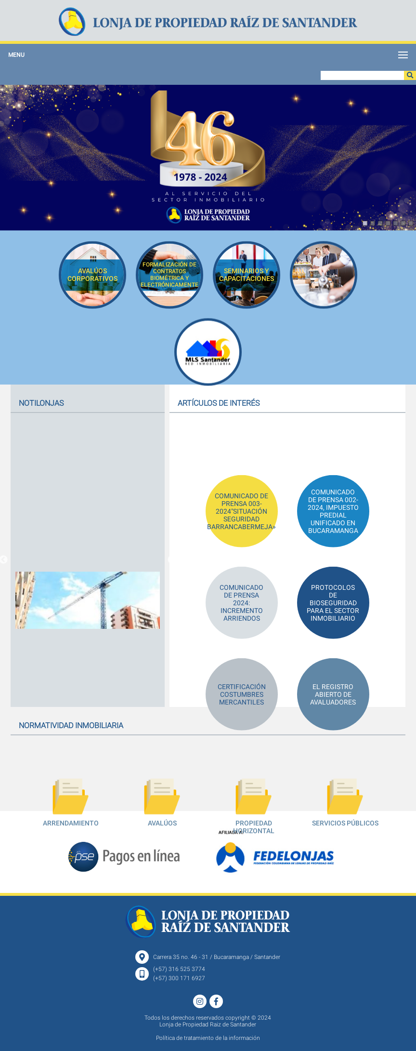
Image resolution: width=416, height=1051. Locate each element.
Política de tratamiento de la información (208, 1038)
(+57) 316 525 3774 (179, 969)
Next (172, 560)
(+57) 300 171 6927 (179, 978)
